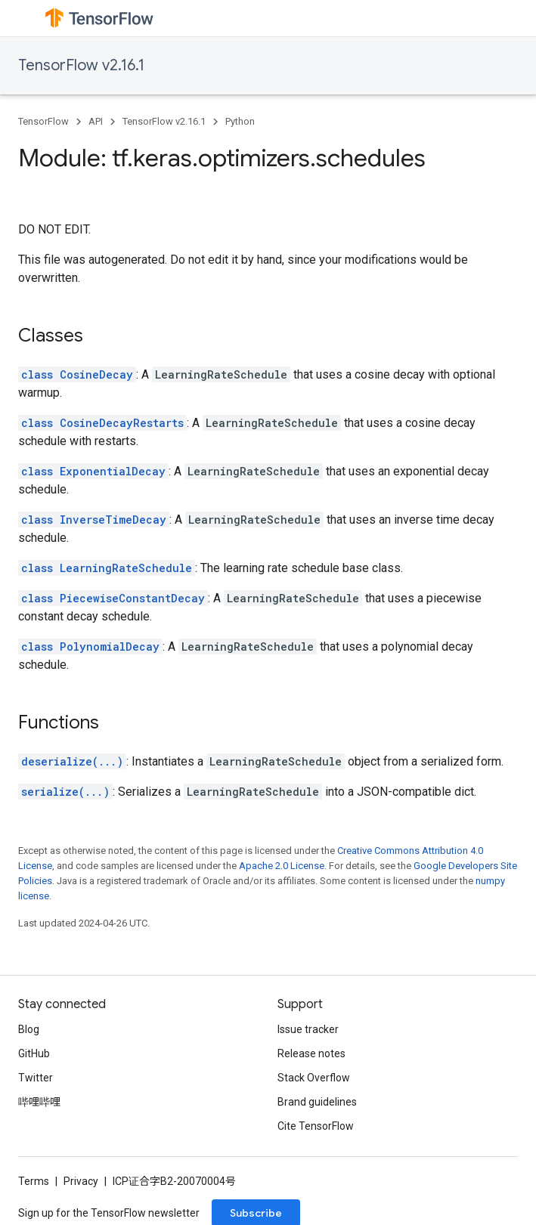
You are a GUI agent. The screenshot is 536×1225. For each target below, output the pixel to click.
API (95, 121)
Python (240, 121)
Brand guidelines (317, 1102)
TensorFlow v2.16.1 (81, 65)
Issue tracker (308, 1029)
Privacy (81, 1181)
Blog (28, 1029)
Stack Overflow (313, 1078)
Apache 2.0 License (281, 865)
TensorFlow (43, 121)
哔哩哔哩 (39, 1102)
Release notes (311, 1053)
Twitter (35, 1078)
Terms (33, 1181)
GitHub (34, 1053)
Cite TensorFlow (315, 1126)
